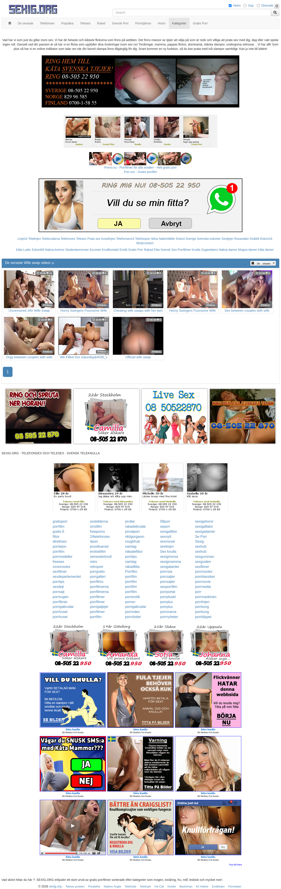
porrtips (131, 556)
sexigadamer (205, 531)
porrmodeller (62, 556)
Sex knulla (168, 551)
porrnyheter (169, 617)
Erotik (123, 249)
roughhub (132, 541)
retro (93, 562)
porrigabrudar (63, 607)
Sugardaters (209, 249)
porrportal (167, 592)
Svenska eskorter (209, 238)
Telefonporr (142, 238)
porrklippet (203, 617)
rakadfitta (132, 567)
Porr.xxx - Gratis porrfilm (140, 172)
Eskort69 (38, 249)
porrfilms (96, 582)
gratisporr (60, 521)
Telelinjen (34, 238)
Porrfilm (131, 571)
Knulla (196, 249)
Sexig (199, 541)
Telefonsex (68, 238)
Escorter (95, 249)
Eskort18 (266, 238)
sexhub (200, 546)
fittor (56, 536)
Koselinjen (108, 238)
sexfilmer (202, 567)
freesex (58, 562)
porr (198, 592)
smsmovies (61, 567)
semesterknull (101, 556)
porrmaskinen (205, 597)
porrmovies (203, 571)
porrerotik (132, 597)
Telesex (81, 238)
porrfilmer (97, 597)
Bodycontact (144, 243)
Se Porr (201, 536)
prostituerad (99, 546)
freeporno (97, 531)
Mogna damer (247, 249)
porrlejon (59, 546)
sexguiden (203, 562)
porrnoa (166, 571)
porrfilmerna (99, 587)
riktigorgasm (134, 536)
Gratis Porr (135, 249)
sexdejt (58, 587)
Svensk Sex (168, 249)
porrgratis (97, 571)
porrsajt (58, 592)
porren (130, 602)
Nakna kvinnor (55, 249)
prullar (130, 521)
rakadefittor (134, 551)
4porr (94, 541)
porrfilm (58, 526)
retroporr (96, 567)
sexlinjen (167, 546)
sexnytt (165, 536)
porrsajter (167, 576)
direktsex (60, 541)
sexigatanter (169, 567)
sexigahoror (204, 521)
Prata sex (93, 238)
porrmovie (203, 582)
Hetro (237, 5)
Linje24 (22, 238)
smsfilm (96, 526)
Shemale (267, 5)
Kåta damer (266, 249)
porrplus (166, 602)
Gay (251, 5)
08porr (165, 521)
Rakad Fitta (152, 249)
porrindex (132, 612)
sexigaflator (204, 526)
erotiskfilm (98, 551)
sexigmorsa (169, 556)
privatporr (132, 531)
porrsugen (60, 597)
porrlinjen (202, 602)
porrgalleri (98, 576)
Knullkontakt (110, 249)
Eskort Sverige (186, 238)
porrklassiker (205, 576)
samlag (131, 546)
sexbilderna (99, 521)
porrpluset (168, 597)
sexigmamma (170, 562)
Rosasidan (241, 238)
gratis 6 (58, 531)
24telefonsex (100, 536)
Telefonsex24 (125, 238)
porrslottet (133, 617)
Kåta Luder (23, 249)
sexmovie (167, 541)
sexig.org (55, 886)
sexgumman (204, 556)
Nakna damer (228, 249)
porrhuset (60, 612)
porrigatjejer (99, 607)
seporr (165, 526)
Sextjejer (227, 238)
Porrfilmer (184, 249)
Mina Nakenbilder (163, 238)
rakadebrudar (135, 526)
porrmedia (203, 587)
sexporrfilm (168, 587)
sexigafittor (168, 531)
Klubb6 (254, 238)
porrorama (168, 612)
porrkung (202, 607)
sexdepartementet (67, 576)
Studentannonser (77, 249)
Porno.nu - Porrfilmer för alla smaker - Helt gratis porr (140, 167)
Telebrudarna (51, 238)
